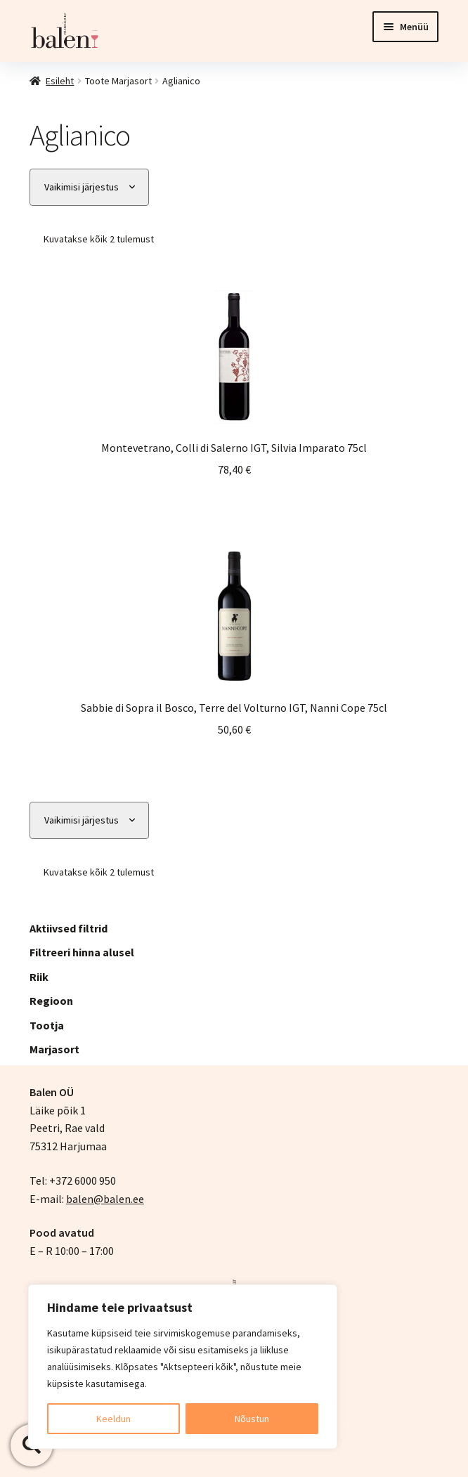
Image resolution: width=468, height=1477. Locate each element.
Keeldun (113, 1418)
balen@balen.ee (105, 1199)
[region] (182, 1366)
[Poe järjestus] (89, 187)
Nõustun (252, 1418)
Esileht (60, 80)
